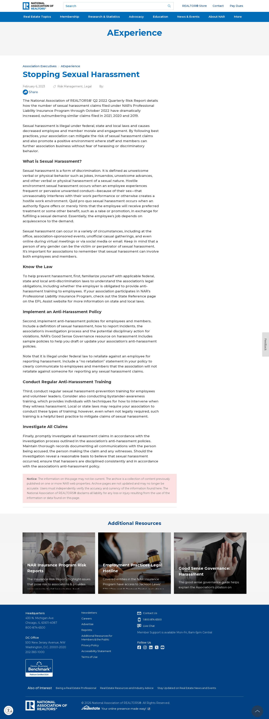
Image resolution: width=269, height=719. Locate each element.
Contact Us (150, 613)
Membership (69, 16)
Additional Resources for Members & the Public (96, 637)
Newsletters (89, 612)
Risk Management (70, 86)
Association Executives (40, 66)
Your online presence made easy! (125, 708)
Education (160, 16)
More (238, 16)
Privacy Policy (90, 645)
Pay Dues (236, 6)
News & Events (188, 16)
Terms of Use (89, 656)
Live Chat (149, 625)
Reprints (86, 629)
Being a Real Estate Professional (76, 687)
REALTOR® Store (194, 6)
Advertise (87, 624)
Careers (86, 618)
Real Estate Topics (37, 16)
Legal (88, 86)
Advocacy (136, 16)
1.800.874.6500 (152, 619)
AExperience (134, 33)
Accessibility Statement (96, 651)
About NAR (217, 16)
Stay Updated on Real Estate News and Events (186, 687)
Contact (218, 6)
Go (169, 6)
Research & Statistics (104, 16)
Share (30, 92)
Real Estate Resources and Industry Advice (127, 687)
